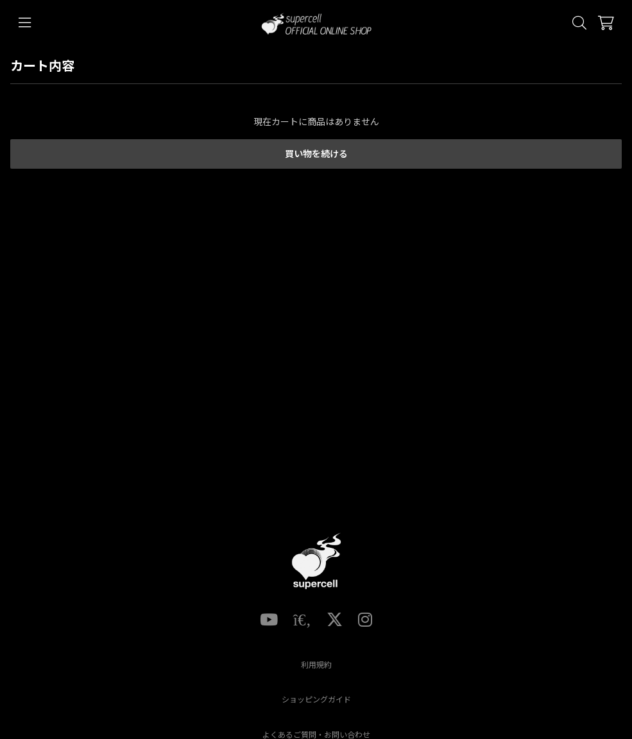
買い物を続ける (316, 153)
